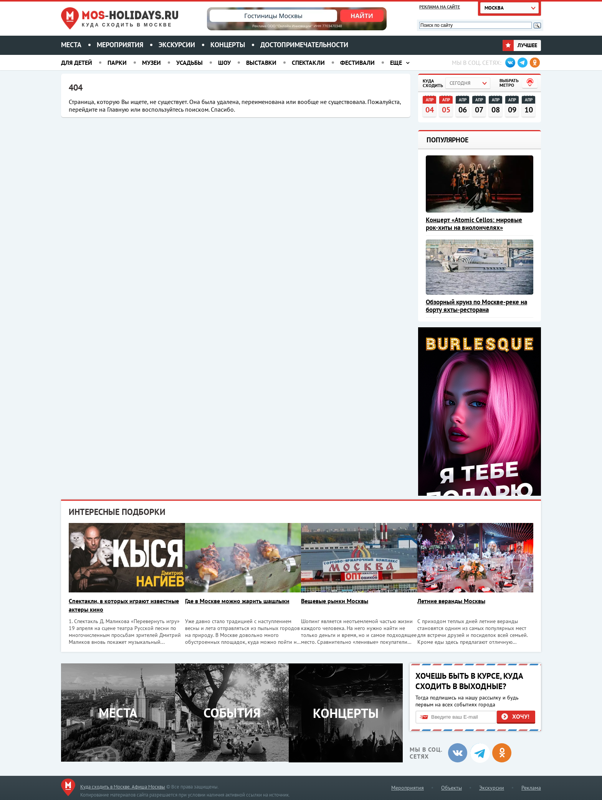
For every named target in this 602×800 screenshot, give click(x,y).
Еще (396, 62)
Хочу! (520, 716)
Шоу (224, 62)
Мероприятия (120, 44)
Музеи (151, 62)
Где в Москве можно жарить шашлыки (239, 601)
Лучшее (520, 45)
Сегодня (460, 83)
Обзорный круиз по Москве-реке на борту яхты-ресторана (476, 306)
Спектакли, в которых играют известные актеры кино (124, 605)
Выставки (261, 62)
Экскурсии (177, 44)
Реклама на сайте (439, 7)
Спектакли (308, 62)
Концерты (227, 44)
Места (71, 44)
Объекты (451, 787)
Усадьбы (189, 62)
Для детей (76, 62)
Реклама (531, 787)
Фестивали (357, 62)
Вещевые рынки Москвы (337, 601)
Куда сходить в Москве (127, 25)
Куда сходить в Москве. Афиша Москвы (122, 786)
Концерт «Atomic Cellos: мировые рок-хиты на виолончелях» (474, 224)
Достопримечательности (304, 44)
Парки (117, 62)
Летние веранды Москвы (456, 601)
